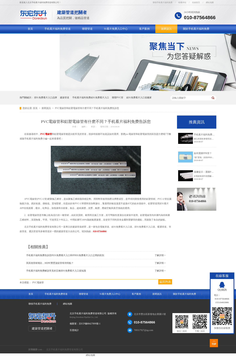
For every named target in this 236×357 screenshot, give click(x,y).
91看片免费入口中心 (116, 28)
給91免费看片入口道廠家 (139, 97)
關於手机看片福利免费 (196, 28)
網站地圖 (210, 2)
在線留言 (196, 2)
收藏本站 (182, 2)
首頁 (30, 28)
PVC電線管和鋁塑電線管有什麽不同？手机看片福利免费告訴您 (87, 108)
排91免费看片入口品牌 (45, 97)
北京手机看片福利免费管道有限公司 (64, 349)
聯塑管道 (87, 28)
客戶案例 (144, 28)
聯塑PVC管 (117, 97)
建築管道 (64, 97)
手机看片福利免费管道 (57, 28)
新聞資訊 (166, 28)
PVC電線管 (46, 134)
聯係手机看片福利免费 (162, 2)
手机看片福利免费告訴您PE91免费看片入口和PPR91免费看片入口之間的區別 (65, 255)
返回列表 (165, 281)
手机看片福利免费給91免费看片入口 (90, 97)
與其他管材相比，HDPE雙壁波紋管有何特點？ (50, 263)
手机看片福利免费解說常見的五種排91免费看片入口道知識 (56, 271)
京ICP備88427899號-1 (89, 323)
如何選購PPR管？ (203, 153)
